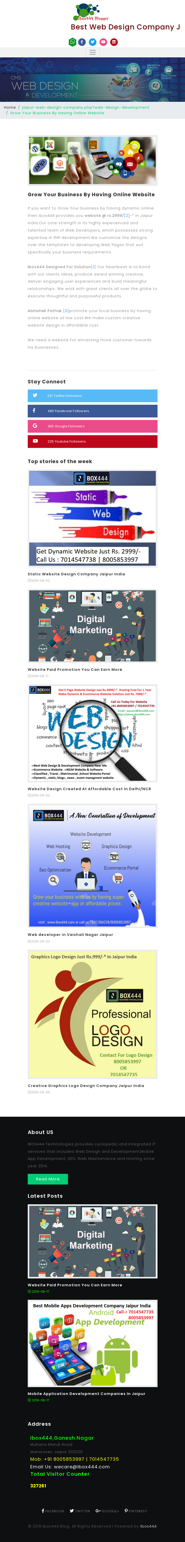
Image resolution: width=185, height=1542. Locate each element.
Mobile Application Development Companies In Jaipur (87, 1393)
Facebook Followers (61, 410)
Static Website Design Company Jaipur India (76, 574)
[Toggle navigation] (93, 52)
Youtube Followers (59, 441)
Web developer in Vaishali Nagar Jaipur (70, 934)
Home (10, 107)
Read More (48, 1179)
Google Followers (58, 426)
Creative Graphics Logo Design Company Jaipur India (86, 1085)
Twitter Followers (57, 395)
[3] (66, 310)
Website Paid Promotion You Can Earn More (75, 669)
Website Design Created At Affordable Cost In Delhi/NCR (89, 788)
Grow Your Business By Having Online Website (91, 194)
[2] (127, 215)
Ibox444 (148, 1526)
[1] (93, 266)
